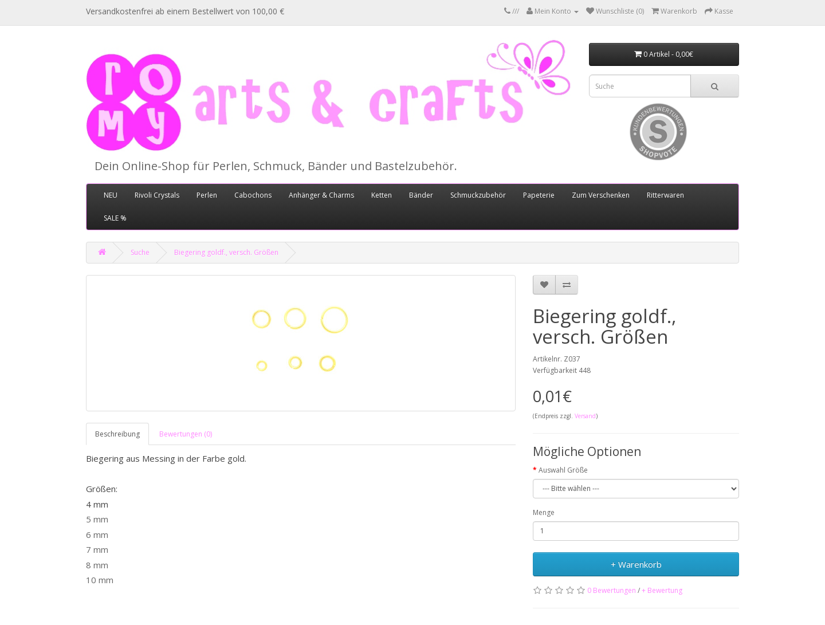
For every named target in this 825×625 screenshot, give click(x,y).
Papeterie (539, 195)
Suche (140, 252)
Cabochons (253, 195)
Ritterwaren (665, 195)
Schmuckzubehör (478, 195)
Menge (544, 512)
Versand (585, 416)
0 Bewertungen (611, 590)
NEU (110, 195)
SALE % (115, 218)
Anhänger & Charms (321, 195)
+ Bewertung (662, 590)
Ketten (381, 195)
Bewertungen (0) (185, 434)
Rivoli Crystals (157, 195)
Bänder (421, 195)
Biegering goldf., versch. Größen (226, 252)
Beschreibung (117, 434)
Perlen (207, 195)
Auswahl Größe (563, 470)
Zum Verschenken (601, 195)
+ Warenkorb (636, 564)
